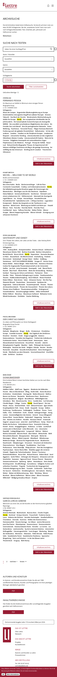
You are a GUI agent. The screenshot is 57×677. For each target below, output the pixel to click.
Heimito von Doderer (14, 419)
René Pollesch (33, 278)
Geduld (30, 413)
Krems (11, 426)
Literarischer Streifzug (18, 136)
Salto (4, 536)
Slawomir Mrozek (9, 282)
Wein (31, 473)
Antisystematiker (25, 250)
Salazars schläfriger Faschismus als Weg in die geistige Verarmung (26, 147)
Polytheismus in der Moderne (13, 143)
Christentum (35, 331)
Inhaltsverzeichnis (43, 159)
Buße (28, 331)
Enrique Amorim (22, 515)
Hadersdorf (29, 417)
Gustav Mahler (18, 417)
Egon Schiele (48, 406)
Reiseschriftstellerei (10, 454)
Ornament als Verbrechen (43, 443)
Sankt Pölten (15, 457)
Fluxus (44, 410)
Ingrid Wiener (7, 198)
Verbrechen (16, 471)
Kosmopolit (33, 268)
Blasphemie (14, 331)
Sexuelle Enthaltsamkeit (28, 350)
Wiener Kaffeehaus (17, 475)
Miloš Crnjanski (23, 438)
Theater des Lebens (46, 287)
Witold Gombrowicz (9, 296)
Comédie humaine (15, 333)
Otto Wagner (20, 445)
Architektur (7, 394)
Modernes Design (9, 440)
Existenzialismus (8, 338)
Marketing (43, 531)
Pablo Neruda (37, 534)
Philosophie (7, 347)
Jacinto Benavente (43, 522)
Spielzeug (22, 461)
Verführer (11, 354)
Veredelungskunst (28, 471)
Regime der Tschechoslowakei (20, 452)
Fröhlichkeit (17, 413)
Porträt (17, 324)
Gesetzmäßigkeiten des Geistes (20, 415)
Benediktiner (29, 399)
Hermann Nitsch (36, 419)
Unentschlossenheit (38, 352)
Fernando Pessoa (12, 100)
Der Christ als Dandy (14, 319)
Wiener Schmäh (36, 212)
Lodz (39, 268)
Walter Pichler (37, 210)
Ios (15, 198)
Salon (26, 280)
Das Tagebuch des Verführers (40, 333)
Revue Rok (22, 454)
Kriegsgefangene (21, 426)
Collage (17, 403)
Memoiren (18, 534)
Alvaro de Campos (9, 112)
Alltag (27, 392)
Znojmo (34, 478)
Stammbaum (37, 461)
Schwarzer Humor (35, 280)
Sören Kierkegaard (44, 350)
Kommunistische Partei (23, 527)
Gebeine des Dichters (15, 517)
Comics (23, 403)
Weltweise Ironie (46, 294)
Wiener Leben (30, 475)
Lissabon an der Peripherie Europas (30, 133)
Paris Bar (17, 208)
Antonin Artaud (37, 250)
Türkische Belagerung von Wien (14, 468)
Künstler (38, 343)
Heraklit (26, 419)
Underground (43, 289)
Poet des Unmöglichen (45, 447)
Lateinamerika (18, 529)
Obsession (27, 534)
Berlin (18, 184)
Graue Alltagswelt (45, 415)
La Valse (39, 426)
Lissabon (13, 133)
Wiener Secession (43, 475)
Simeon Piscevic (37, 459)
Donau (11, 406)
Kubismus (31, 426)
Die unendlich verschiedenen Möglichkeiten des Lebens (29, 124)
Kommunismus (32, 524)
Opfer (31, 345)
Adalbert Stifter (8, 389)
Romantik (6, 350)
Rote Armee (18, 280)
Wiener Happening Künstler (19, 212)
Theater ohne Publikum (11, 289)
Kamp (43, 422)
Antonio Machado (9, 513)
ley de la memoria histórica (34, 529)
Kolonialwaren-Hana (25, 424)
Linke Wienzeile (28, 429)
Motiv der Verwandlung (37, 271)
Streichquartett (8, 464)
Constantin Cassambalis (11, 187)
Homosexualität (8, 522)
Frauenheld (33, 515)
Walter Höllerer (8, 294)
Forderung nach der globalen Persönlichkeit (18, 131)
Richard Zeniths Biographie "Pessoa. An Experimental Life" (27, 145)
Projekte (18, 642)
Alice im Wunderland (16, 392)
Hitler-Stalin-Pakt (31, 264)
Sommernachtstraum (10, 461)
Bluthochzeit (21, 513)
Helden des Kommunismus (37, 520)
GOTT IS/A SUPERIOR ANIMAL (23, 261)
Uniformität (38, 468)
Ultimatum (7, 152)
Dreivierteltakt (20, 406)
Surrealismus (31, 464)
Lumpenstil (30, 431)
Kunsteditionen (20, 644)
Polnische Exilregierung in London (27, 275)
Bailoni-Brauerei (38, 394)
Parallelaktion (31, 445)
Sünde (5, 352)
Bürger (22, 331)
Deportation (35, 254)
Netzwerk (18, 634)
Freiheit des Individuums (43, 338)
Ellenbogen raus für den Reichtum (26, 191)
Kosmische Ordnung (41, 424)
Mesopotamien (24, 436)
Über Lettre (19, 631)
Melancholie (42, 433)
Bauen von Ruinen (9, 396)
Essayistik (34, 408)
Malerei (45, 431)
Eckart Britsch (8, 172)
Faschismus (15, 129)
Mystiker (24, 345)
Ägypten (26, 389)
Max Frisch (13, 271)
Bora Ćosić (7, 375)
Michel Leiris (15, 205)
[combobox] (28, 59)
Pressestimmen (20, 655)
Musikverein (44, 440)
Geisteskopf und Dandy (15, 238)
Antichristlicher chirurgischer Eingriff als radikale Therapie (23, 115)
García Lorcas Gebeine (14, 501)
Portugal (28, 143)
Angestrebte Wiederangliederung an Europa (32, 112)
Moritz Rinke (22, 271)
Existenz (41, 336)
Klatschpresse (20, 524)
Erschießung (38, 257)
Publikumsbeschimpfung (18, 278)
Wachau (49, 471)
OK (3, 674)
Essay (12, 105)
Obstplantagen (18, 443)
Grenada (15, 520)
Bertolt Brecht (8, 254)
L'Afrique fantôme (37, 201)
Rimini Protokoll (45, 278)
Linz (36, 429)
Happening (38, 417)
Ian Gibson (32, 522)
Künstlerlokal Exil (9, 201)
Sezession (15, 459)
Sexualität (14, 350)
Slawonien (48, 459)
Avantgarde (27, 394)
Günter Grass (48, 261)
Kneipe (19, 198)
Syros (15, 210)
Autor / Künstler (9, 54)
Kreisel (5, 426)
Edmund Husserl (37, 406)
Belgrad (20, 399)
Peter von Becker (9, 235)
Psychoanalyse (8, 450)
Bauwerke (21, 396)
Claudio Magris (8, 403)
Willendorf (6, 478)
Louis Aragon (33, 531)
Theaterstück (7, 541)
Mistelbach (34, 438)
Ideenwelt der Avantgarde (43, 196)
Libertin (45, 343)
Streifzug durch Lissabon (32, 150)
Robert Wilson (8, 280)
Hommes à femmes (45, 264)
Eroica (22, 408)
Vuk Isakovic (40, 471)
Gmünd (35, 415)
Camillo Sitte (37, 401)
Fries (10, 413)
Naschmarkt (7, 443)
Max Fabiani (32, 433)
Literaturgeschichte (20, 531)
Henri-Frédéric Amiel (25, 340)
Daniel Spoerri (38, 403)
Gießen (36, 259)
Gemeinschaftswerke (22, 194)
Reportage (6, 506)
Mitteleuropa (44, 438)
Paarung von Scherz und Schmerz (22, 273)
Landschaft (47, 426)
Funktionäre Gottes (10, 340)
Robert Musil (43, 454)
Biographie (6, 105)
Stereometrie (31, 282)
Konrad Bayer (28, 198)
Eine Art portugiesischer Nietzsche (34, 126)
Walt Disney (25, 541)
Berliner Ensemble (28, 252)
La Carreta (43, 527)
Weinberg (38, 473)
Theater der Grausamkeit (28, 287)
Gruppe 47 (38, 261)
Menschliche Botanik (10, 436)
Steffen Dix (7, 98)
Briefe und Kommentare (11, 178)
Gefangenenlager (40, 413)
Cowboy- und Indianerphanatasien (33, 187)
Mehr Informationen (13, 674)
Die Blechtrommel (26, 257)
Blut (13, 401)
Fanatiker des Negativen (24, 338)
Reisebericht (7, 382)
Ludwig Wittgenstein (18, 431)
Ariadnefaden (17, 394)
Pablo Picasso (48, 534)
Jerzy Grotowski (22, 268)
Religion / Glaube (33, 347)
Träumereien (47, 150)
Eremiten (14, 336)
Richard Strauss (32, 454)
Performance (7, 447)
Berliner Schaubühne (43, 252)
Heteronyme (38, 340)
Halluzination (39, 131)
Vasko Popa (48, 468)
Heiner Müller (8, 264)
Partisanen (39, 273)
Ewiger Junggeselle (30, 336)
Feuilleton (37, 410)
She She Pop (47, 280)
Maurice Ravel (22, 433)
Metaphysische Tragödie (11, 345)
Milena (14, 438)
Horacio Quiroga (21, 522)
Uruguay (17, 541)
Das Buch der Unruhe (18, 117)
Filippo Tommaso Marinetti (43, 129)
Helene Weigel (19, 264)
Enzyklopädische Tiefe (10, 408)
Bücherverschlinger (28, 184)
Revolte (49, 347)
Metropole (34, 436)
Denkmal (12, 515)
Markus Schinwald (9, 433)
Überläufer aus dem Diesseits (19, 352)
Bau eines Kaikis (8, 184)
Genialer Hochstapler (31, 517)
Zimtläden (21, 296)
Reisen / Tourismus (39, 452)
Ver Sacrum (7, 471)
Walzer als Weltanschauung (18, 473)
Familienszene (17, 410)
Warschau (18, 294)
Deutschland (14, 257)
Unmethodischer (9, 291)
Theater (43, 285)
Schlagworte (7, 75)
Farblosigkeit (27, 410)
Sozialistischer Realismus (31, 536)
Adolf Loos (18, 389)
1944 (4, 250)
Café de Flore (41, 184)
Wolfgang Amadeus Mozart (20, 478)
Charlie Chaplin (43, 513)
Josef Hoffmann (34, 422)
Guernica (23, 520)
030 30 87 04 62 (23, 663)
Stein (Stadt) (48, 461)
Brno (30, 401)
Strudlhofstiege (20, 464)
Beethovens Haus (32, 396)
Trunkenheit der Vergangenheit (37, 466)
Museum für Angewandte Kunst (28, 440)
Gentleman (35, 194)
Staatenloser (20, 282)
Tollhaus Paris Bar (24, 210)
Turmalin (30, 468)
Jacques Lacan (15, 422)
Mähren (38, 431)
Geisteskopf (17, 259)
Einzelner (6, 336)
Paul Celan (41, 445)
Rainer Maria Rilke (21, 450)
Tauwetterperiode (32, 285)
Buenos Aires (31, 513)
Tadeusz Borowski (19, 285)
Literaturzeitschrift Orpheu (33, 138)
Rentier (42, 347)
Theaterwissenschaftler (29, 289)
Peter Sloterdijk (18, 447)
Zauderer (19, 354)
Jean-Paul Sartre (8, 524)
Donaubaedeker (11, 377)
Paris (11, 208)
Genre (5, 65)
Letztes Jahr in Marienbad (12, 429)
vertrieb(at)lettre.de (21, 666)
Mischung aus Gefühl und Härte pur (33, 205)
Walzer (5, 473)
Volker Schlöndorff (42, 291)
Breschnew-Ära (21, 401)
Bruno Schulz (18, 254)
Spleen (29, 461)
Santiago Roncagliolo (11, 498)
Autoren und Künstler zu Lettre (25, 653)
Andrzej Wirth (12, 250)
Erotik (21, 336)
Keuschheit (30, 343)
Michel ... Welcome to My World (19, 175)
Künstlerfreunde (40, 198)
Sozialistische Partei (15, 536)
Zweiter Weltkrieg (32, 296)
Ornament (28, 443)
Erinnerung (6, 243)
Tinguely (22, 466)
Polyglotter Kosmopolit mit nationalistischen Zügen (28, 140)
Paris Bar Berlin (27, 208)
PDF (13, 591)
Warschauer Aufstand (31, 294)
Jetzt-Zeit (24, 422)
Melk (50, 433)
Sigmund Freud (25, 459)
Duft (28, 406)
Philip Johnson (30, 447)
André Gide (35, 392)
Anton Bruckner (45, 392)
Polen (12, 275)
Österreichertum (9, 445)
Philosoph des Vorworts (42, 345)
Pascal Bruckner (9, 317)
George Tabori (27, 259)
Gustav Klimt (7, 417)
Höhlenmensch (27, 196)
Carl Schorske (48, 401)
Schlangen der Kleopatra (30, 457)
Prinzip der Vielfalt (38, 143)
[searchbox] (28, 59)
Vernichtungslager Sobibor (25, 291)
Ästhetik (6, 331)
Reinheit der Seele (18, 347)
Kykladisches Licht (22, 201)
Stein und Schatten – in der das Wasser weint (28, 538)
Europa (41, 408)
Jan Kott (12, 268)
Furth (25, 413)
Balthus (48, 394)
